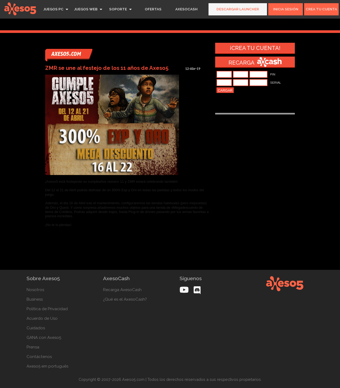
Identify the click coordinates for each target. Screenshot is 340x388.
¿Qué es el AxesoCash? (125, 299)
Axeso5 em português (47, 366)
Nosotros (35, 289)
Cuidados (36, 328)
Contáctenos (39, 356)
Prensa (33, 347)
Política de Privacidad (47, 308)
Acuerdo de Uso (42, 318)
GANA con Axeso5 (44, 337)
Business (35, 299)
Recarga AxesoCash (122, 289)
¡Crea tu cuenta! (255, 48)
